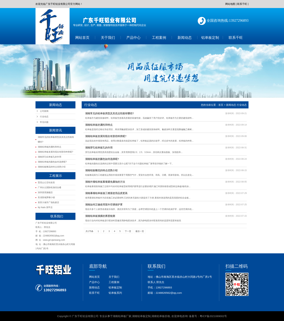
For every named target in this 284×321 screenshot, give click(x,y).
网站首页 (82, 38)
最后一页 (139, 231)
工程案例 (159, 38)
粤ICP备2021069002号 (213, 316)
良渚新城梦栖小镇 (46, 197)
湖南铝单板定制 (141, 316)
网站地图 (230, 3)
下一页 (128, 231)
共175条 (89, 231)
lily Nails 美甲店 (45, 207)
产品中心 (133, 38)
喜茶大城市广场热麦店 (48, 202)
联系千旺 (242, 3)
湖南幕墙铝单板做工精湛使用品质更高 (106, 193)
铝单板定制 (210, 38)
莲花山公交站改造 (46, 182)
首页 (220, 104)
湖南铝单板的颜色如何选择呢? (52, 162)
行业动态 (44, 116)
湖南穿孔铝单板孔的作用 (49, 157)
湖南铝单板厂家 (122, 316)
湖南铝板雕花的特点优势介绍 (51, 167)
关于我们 (108, 38)
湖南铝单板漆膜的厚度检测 (100, 216)
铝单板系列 (115, 292)
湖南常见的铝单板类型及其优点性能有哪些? (109, 113)
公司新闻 (44, 111)
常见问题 (44, 122)
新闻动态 (185, 38)
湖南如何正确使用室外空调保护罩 (103, 204)
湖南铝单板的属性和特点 (49, 147)
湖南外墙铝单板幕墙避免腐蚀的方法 (105, 181)
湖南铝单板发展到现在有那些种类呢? (55, 152)
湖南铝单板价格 (160, 316)
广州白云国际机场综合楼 (49, 187)
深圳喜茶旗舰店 (45, 192)
